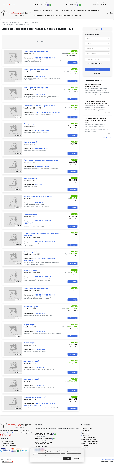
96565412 (38, 185)
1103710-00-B (40, 404)
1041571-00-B (50, 58)
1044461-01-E (40, 367)
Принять (67, 458)
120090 (46, 167)
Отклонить (77, 458)
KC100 (46, 148)
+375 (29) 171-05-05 (39, 5)
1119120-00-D (28, 406)
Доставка (56, 10)
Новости (70, 15)
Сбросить (97, 74)
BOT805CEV (39, 167)
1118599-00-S (38, 406)
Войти (110, 13)
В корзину (72, 62)
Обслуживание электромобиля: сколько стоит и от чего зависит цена (96, 121)
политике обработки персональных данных (51, 453)
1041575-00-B (40, 58)
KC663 (37, 130)
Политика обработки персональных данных (84, 10)
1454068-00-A (40, 242)
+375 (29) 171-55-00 (99, 5)
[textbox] (97, 38)
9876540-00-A (50, 258)
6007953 (48, 112)
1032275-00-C (40, 112)
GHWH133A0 (44, 130)
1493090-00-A (40, 221)
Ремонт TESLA (39, 10)
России (9, 433)
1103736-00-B (50, 404)
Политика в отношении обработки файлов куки (50, 15)
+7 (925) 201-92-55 (70, 5)
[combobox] (97, 38)
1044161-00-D (40, 331)
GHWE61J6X (39, 148)
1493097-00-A (28, 223)
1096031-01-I (39, 203)
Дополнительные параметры (93, 63)
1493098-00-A (50, 221)
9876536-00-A (40, 258)
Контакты (78, 15)
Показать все (106, 137)
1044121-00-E (40, 313)
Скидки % (48, 10)
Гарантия (65, 10)
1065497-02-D (50, 242)
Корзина (97, 29)
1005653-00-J (56, 112)
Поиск (97, 69)
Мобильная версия (107, 459)
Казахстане (16, 433)
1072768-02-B (28, 260)
